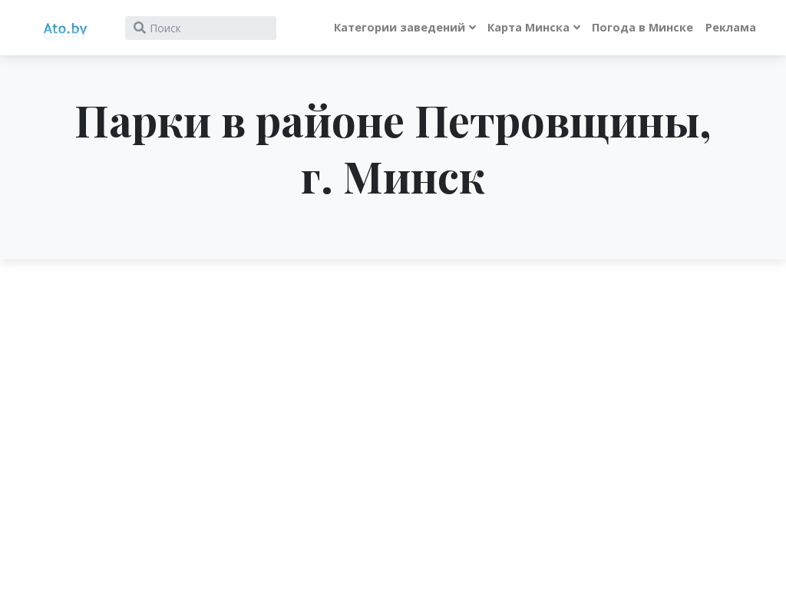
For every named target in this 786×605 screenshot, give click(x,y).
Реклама (730, 27)
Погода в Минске (642, 27)
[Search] (200, 28)
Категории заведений (399, 27)
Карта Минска (528, 27)
